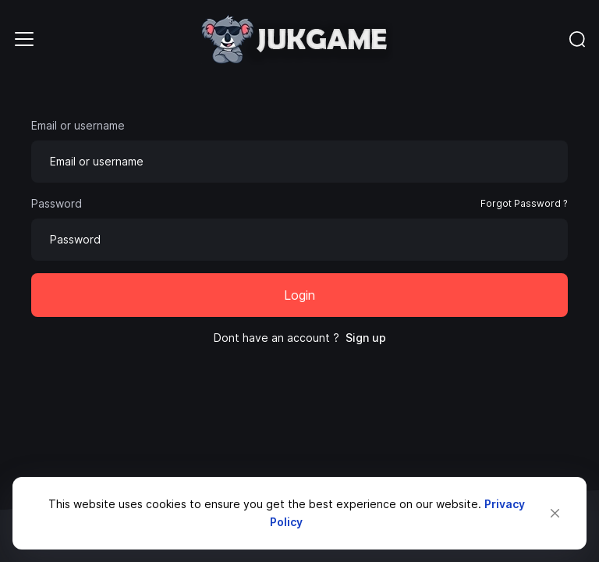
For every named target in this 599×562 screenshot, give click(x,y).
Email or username (78, 125)
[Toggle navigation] (24, 39)
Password (56, 203)
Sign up (366, 337)
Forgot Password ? (524, 203)
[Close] (555, 514)
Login (299, 295)
